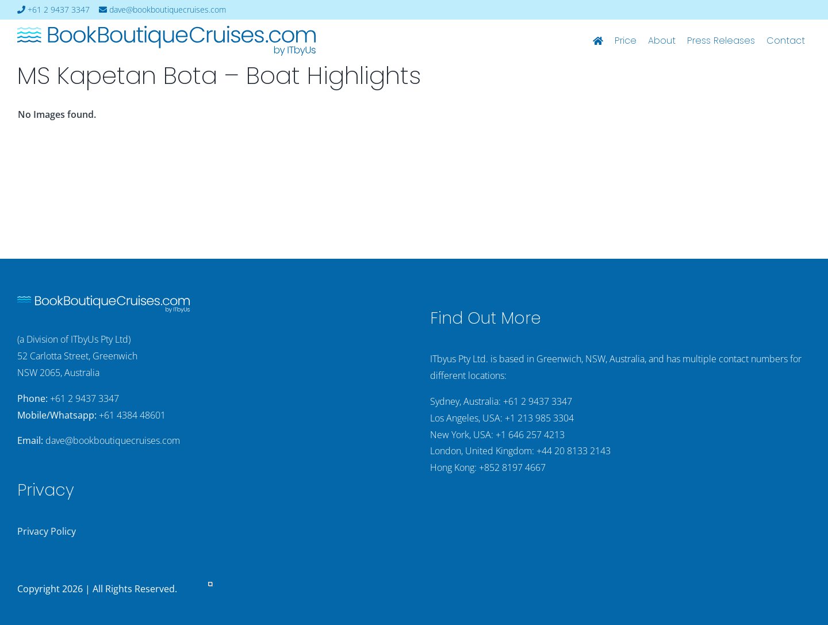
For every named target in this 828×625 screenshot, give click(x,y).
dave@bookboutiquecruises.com (162, 10)
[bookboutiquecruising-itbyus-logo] (166, 30)
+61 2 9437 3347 (53, 10)
